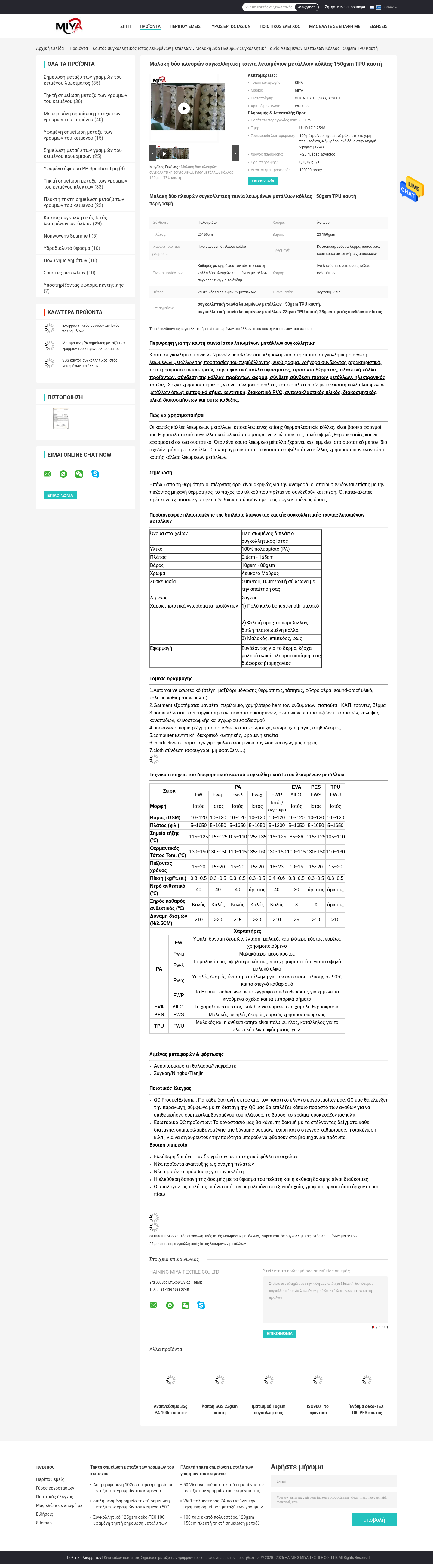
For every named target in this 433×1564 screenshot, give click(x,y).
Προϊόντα (150, 26)
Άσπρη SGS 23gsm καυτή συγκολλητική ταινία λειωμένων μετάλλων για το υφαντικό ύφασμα (220, 1409)
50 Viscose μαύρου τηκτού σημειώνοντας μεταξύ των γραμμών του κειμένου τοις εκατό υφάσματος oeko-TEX (223, 1488)
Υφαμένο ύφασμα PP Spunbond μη (81, 168)
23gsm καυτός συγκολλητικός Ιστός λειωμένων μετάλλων (197, 1244)
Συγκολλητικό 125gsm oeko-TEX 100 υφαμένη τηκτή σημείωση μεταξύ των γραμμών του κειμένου (130, 1521)
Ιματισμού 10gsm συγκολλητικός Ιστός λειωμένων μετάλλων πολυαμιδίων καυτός (269, 1409)
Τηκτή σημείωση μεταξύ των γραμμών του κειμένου (132, 1470)
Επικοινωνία (263, 181)
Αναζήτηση (306, 7)
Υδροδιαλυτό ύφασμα (67, 248)
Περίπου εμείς (185, 26)
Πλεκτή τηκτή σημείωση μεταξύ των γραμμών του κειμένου (84, 202)
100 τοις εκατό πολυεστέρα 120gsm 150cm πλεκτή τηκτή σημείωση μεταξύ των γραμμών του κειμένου (221, 1521)
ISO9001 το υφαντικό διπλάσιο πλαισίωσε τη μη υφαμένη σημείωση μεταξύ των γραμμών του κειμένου (317, 1409)
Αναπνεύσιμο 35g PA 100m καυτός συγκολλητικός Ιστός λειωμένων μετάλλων (170, 1409)
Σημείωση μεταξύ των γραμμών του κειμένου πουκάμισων (83, 153)
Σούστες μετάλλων (64, 273)
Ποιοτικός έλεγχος (279, 26)
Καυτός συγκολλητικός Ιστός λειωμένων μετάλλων (142, 48)
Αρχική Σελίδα (50, 48)
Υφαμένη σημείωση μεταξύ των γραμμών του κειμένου (78, 135)
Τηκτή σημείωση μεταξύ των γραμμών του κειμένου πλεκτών (85, 184)
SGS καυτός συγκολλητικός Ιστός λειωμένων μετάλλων (213, 1236)
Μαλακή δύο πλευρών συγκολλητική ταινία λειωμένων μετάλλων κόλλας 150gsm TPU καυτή (191, 172)
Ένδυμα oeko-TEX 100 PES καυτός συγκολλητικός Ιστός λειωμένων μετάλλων (367, 1409)
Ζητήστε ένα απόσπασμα (345, 7)
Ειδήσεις (378, 26)
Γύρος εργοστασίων (230, 26)
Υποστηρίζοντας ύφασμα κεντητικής (84, 285)
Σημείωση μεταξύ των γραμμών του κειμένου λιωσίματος (83, 80)
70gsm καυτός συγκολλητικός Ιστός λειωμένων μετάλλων (309, 1236)
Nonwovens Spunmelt (67, 236)
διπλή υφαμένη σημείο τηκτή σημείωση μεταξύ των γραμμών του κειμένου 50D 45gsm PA (131, 1505)
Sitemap (44, 1522)
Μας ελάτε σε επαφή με (334, 26)
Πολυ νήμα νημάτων (65, 260)
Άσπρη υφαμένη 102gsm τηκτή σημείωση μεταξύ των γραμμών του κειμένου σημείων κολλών (133, 1488)
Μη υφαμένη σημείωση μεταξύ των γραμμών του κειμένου (82, 117)
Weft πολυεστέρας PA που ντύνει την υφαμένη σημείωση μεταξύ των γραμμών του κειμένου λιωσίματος (223, 1505)
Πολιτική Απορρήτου (84, 1558)
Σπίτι (125, 26)
